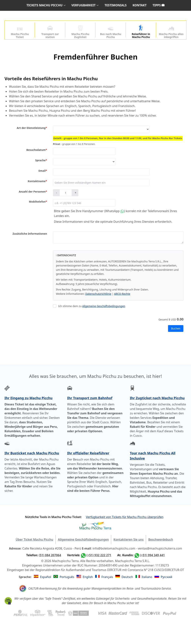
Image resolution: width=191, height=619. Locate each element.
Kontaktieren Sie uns (128, 539)
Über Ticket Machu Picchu (34, 539)
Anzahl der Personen (33, 191)
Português (67, 577)
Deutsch (128, 577)
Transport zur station (50, 32)
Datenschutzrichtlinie (98, 294)
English (88, 577)
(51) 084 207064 (50, 555)
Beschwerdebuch (160, 539)
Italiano (147, 577)
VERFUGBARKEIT (83, 5)
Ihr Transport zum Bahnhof (89, 398)
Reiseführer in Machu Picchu (141, 32)
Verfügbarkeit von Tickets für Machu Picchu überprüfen (124, 517)
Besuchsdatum (36, 150)
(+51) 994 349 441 (152, 555)
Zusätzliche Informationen (29, 233)
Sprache (41, 160)
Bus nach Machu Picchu (110, 32)
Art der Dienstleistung (32, 128)
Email (42, 171)
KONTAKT (140, 5)
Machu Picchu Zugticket (80, 32)
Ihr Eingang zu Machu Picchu (28, 398)
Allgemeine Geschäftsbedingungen (103, 306)
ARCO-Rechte (122, 294)
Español (46, 577)
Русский (166, 577)
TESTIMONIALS (115, 5)
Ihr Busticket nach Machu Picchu (31, 453)
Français (107, 577)
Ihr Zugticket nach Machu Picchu (157, 398)
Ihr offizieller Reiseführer (88, 453)
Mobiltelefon (38, 202)
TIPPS (159, 5)
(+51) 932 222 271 (98, 555)
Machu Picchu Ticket (20, 32)
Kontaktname (37, 181)
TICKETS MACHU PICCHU (44, 5)
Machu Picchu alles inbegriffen (171, 32)
